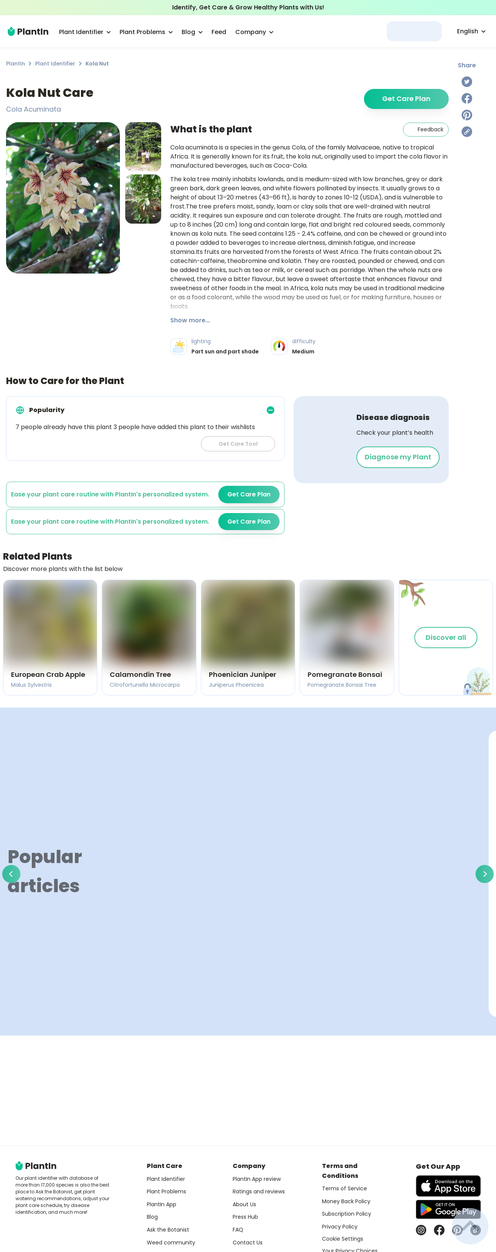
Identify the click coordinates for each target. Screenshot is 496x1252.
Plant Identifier (55, 63)
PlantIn (15, 63)
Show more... (190, 320)
